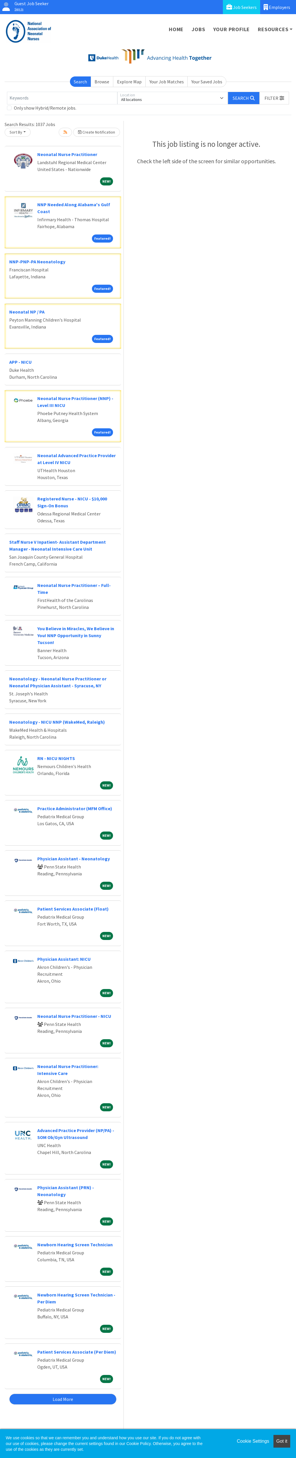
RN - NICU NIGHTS (56, 758)
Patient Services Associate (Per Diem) (76, 1352)
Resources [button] (273, 29)
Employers (277, 7)
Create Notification (96, 132)
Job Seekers (241, 7)
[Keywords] (62, 98)
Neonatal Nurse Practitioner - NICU (74, 1016)
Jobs (198, 29)
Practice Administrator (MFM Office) (74, 808)
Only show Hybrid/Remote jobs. (45, 108)
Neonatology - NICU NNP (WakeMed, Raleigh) (57, 722)
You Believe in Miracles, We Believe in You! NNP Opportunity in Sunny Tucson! (75, 635)
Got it (281, 1441)
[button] (274, 98)
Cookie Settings (253, 1441)
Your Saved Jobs (206, 82)
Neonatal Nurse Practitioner (67, 154)
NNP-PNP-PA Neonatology (37, 261)
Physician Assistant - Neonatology (73, 859)
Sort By (16, 132)
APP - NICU (20, 362)
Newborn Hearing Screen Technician (75, 1244)
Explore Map (129, 82)
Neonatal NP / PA (27, 312)
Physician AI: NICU (64, 959)
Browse (102, 82)
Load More (63, 1399)
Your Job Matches (166, 82)
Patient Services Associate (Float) (73, 909)
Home (176, 29)
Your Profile (231, 29)
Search (80, 82)
